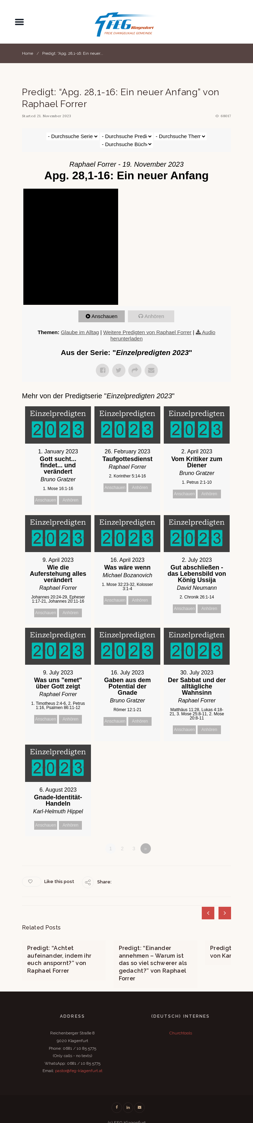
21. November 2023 (54, 116)
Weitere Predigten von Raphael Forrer (147, 324)
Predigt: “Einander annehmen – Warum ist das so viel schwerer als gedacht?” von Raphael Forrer (152, 954)
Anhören (154, 308)
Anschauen (105, 308)
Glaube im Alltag (80, 324)
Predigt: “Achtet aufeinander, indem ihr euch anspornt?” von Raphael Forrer (59, 951)
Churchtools (180, 1023)
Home (27, 53)
